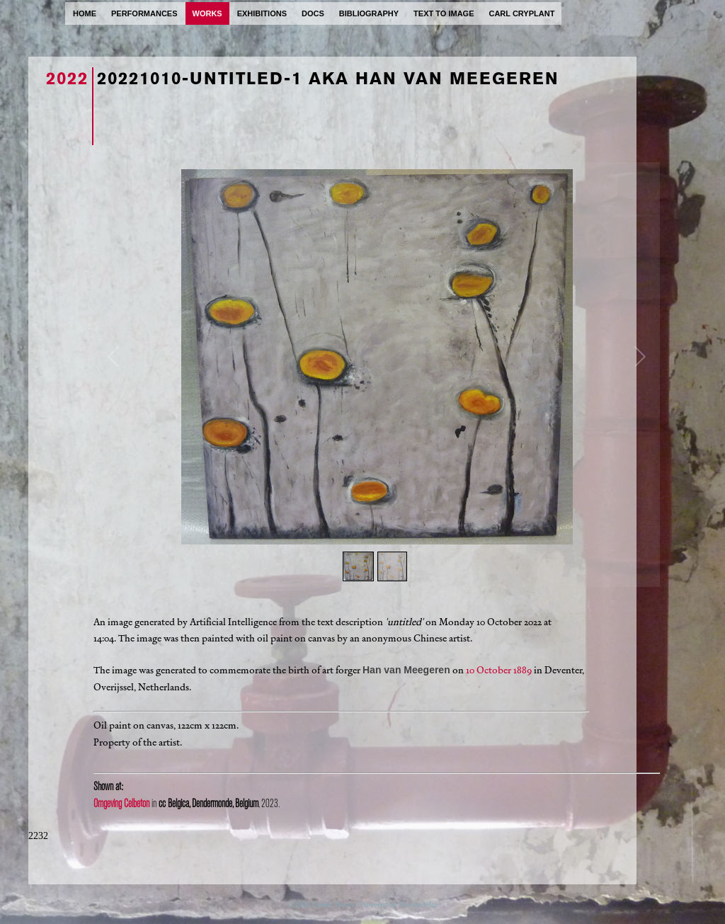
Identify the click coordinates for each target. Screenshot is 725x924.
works (207, 13)
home (84, 13)
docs (313, 13)
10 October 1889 (499, 670)
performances (144, 13)
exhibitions (262, 13)
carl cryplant (521, 13)
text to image (443, 13)
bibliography (369, 13)
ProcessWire (418, 904)
